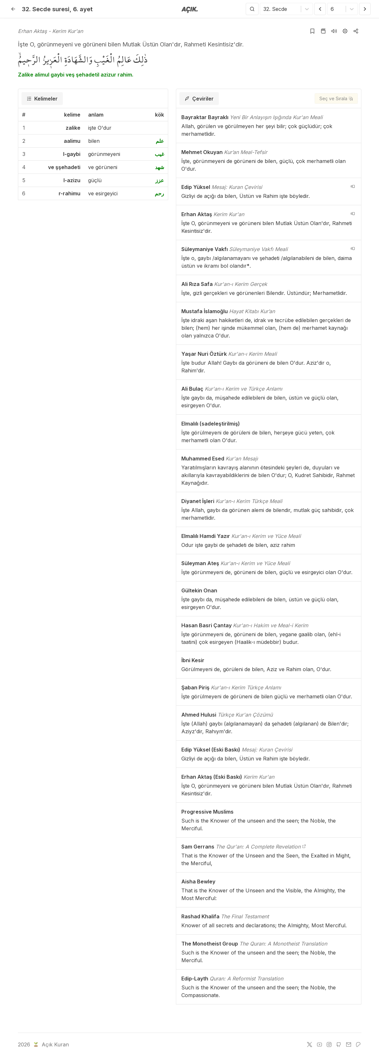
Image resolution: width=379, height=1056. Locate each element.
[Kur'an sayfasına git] (323, 31)
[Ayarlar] (345, 31)
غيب (159, 154)
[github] (339, 1044)
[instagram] (329, 1044)
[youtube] (319, 1044)
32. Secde (46, 8)
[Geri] (13, 9)
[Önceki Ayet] (320, 9)
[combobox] (264, 9)
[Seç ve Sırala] (336, 98)
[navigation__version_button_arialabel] (353, 186)
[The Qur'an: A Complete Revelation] (304, 846)
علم (160, 141)
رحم (159, 193)
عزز (159, 180)
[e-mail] (348, 1044)
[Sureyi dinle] (334, 31)
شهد (159, 167)
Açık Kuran (50, 1044)
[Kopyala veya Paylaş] (355, 31)
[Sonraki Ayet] (365, 9)
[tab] (42, 98)
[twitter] (309, 1044)
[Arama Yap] (252, 9)
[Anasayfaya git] (189, 9)
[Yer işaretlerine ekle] (312, 31)
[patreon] (358, 1044)
